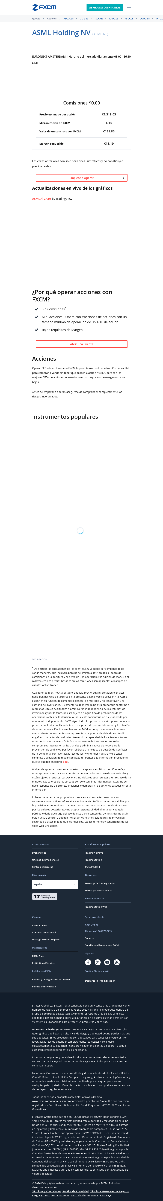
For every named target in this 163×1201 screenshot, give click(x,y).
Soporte (89, 938)
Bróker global (39, 852)
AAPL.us (113, 18)
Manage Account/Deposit (46, 939)
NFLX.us (129, 18)
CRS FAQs (105, 1195)
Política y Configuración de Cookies (51, 979)
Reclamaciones (60, 1195)
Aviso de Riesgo (80, 1195)
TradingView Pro (94, 852)
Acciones (52, 18)
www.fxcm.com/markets (46, 1101)
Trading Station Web (96, 906)
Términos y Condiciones (46, 1191)
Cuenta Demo (39, 925)
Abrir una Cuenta (81, 344)
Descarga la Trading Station (100, 883)
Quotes (36, 18)
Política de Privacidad (44, 986)
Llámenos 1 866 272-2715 (98, 931)
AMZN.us (68, 18)
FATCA (95, 1195)
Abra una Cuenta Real (44, 932)
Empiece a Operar (97, 178)
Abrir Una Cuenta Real (104, 7)
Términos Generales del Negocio (109, 1191)
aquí (65, 761)
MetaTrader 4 (92, 866)
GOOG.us (145, 18)
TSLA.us (98, 18)
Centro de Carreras (42, 866)
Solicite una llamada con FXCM (102, 945)
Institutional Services (43, 963)
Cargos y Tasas (41, 1195)
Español (38, 884)
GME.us (84, 18)
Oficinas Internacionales (45, 859)
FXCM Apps (38, 956)
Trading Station (93, 859)
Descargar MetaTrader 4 (98, 890)
